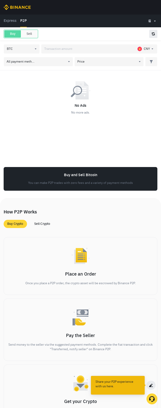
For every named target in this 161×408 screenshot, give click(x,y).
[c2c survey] (151, 385)
